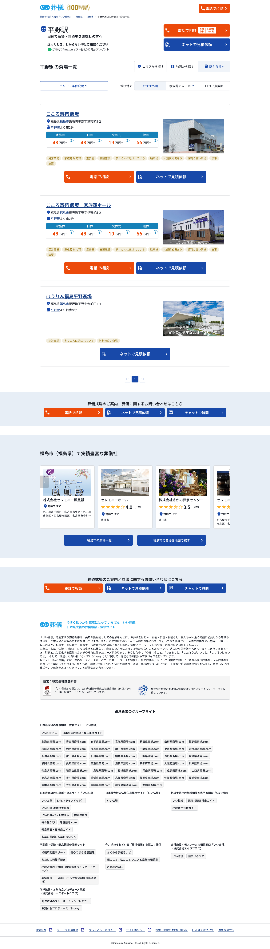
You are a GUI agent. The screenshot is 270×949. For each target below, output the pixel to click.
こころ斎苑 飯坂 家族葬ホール (78, 205)
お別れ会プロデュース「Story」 (61, 908)
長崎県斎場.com (198, 778)
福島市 (90, 16)
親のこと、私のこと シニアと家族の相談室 (132, 859)
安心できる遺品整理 (82, 852)
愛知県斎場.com (76, 763)
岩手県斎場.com (100, 741)
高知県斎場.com (125, 778)
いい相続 (178, 800)
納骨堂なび (48, 822)
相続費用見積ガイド (185, 808)
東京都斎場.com (174, 749)
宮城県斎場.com (125, 741)
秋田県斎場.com (149, 741)
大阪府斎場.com (174, 763)
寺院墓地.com (68, 822)
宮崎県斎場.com (100, 785)
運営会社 (41, 930)
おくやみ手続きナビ (119, 852)
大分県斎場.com (76, 785)
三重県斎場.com (100, 763)
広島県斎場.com (177, 770)
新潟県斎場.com (51, 756)
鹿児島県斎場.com (126, 785)
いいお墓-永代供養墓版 (55, 808)
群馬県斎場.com (100, 749)
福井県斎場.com (125, 756)
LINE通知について (203, 930)
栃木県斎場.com (76, 749)
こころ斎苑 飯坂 (62, 113)
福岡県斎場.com (149, 778)
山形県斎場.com (174, 741)
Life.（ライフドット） (70, 800)
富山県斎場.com (76, 756)
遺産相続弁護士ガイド (201, 800)
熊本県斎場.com (51, 785)
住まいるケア (196, 856)
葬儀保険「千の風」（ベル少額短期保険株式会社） (69, 880)
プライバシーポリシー (102, 930)
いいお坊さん (50, 733)
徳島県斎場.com (51, 778)
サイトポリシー (135, 930)
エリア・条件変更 (72, 86)
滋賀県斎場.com (125, 763)
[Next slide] (225, 482)
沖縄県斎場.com (152, 785)
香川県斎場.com (76, 778)
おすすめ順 (150, 86)
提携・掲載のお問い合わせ (172, 930)
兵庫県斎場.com (198, 763)
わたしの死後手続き (54, 859)
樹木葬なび (80, 815)
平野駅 (55, 127)
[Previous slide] (44, 482)
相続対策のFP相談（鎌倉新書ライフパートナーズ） (68, 868)
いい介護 (178, 856)
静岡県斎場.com (51, 763)
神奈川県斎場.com (200, 749)
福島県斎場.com (198, 741)
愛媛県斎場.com (100, 778)
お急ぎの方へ (226, 930)
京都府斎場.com (149, 763)
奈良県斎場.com (51, 770)
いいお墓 (47, 800)
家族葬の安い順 (180, 86)
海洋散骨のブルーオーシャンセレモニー (65, 901)
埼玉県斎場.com (125, 749)
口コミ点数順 (214, 86)
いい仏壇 (112, 800)
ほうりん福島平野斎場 (69, 296)
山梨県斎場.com (149, 756)
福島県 (79, 16)
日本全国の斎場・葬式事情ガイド (82, 733)
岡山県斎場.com (152, 770)
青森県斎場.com (76, 741)
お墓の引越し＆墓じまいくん (59, 837)
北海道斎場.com (51, 741)
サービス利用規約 (67, 930)
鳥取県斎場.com (103, 770)
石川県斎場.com (100, 756)
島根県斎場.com (127, 770)
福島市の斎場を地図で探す (171, 540)
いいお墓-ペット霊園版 (55, 815)
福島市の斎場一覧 (99, 540)
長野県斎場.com (174, 756)
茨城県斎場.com (51, 749)
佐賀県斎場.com (174, 778)
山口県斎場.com (201, 770)
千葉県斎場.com (149, 749)
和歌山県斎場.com (77, 770)
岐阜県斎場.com (198, 756)
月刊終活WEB (115, 867)
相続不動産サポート (54, 852)
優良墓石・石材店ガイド (56, 829)
